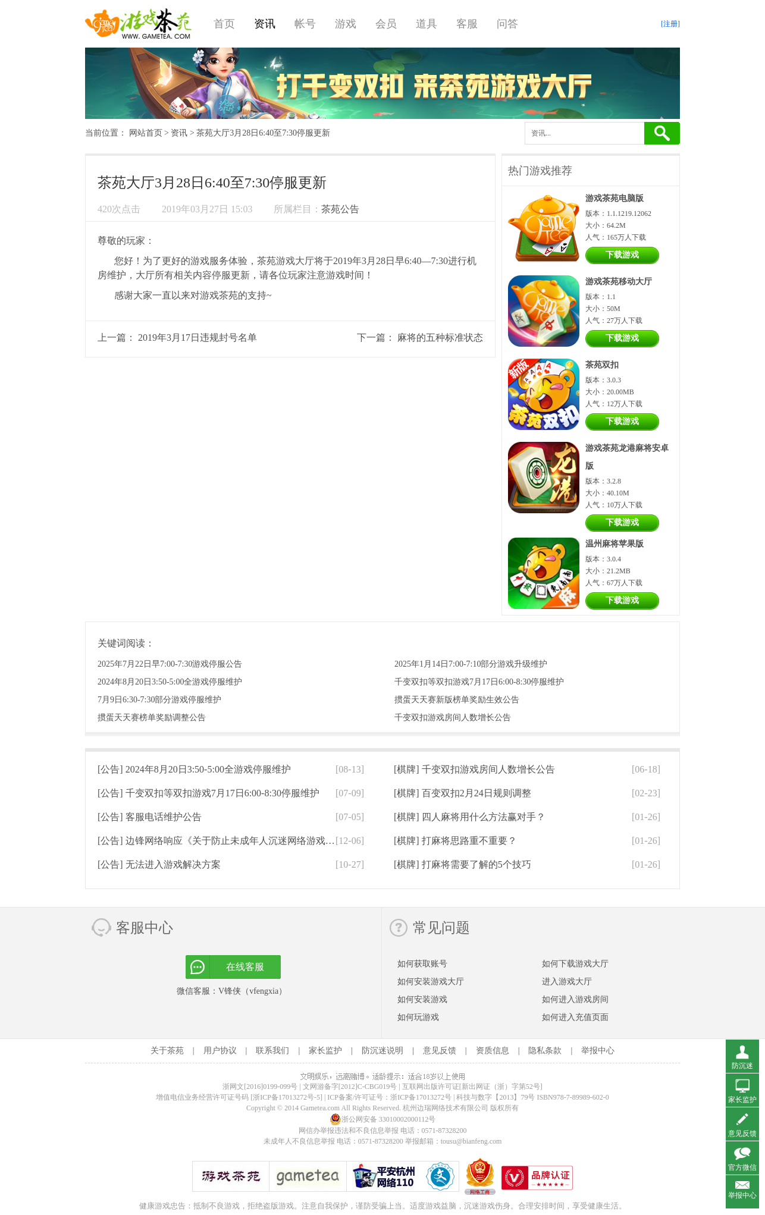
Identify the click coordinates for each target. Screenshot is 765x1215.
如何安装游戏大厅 (430, 981)
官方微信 (742, 1167)
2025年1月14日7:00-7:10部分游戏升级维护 (470, 664)
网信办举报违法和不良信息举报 (349, 1130)
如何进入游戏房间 (575, 999)
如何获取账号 (422, 963)
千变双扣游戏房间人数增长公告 (452, 717)
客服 (467, 24)
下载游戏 (622, 254)
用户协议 (220, 1050)
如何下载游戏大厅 (575, 963)
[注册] (670, 24)
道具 (426, 24)
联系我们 (272, 1050)
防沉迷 (742, 1066)
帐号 (305, 24)
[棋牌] (474, 769)
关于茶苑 (167, 1050)
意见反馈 (439, 1050)
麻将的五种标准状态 (440, 337)
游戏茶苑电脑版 (614, 198)
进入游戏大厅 (567, 981)
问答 (507, 24)
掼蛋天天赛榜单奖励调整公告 (152, 717)
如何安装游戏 (422, 999)
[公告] (194, 769)
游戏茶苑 (138, 24)
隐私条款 (545, 1050)
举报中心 (597, 1050)
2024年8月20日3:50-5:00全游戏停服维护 (170, 681)
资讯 (264, 24)
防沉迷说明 (382, 1050)
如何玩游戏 (418, 1017)
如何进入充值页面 (575, 1017)
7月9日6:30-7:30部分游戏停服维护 (159, 699)
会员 (386, 24)
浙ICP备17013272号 (421, 1097)
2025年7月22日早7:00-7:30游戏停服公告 (170, 664)
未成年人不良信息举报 (300, 1141)
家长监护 (325, 1050)
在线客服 (245, 967)
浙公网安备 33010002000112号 (383, 1119)
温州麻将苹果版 (614, 543)
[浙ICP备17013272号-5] (286, 1097)
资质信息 (492, 1050)
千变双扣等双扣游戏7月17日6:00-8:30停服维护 (479, 681)
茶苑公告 (340, 209)
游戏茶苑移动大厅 (618, 281)
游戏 (345, 24)
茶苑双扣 (602, 364)
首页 (224, 24)
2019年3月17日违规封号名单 (197, 337)
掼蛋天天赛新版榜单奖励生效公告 (456, 699)
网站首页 (145, 132)
